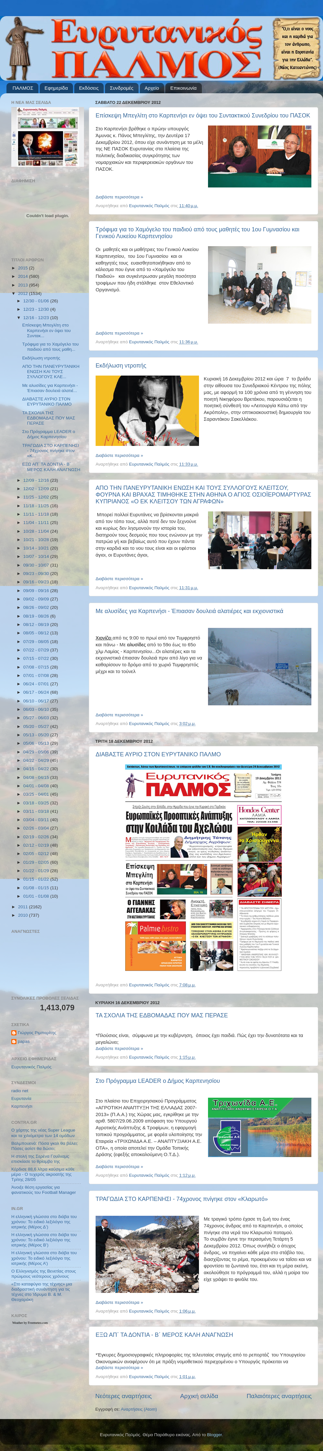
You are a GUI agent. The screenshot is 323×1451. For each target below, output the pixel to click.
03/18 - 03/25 (36, 803)
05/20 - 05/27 (36, 726)
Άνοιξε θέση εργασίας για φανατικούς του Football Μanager (43, 1190)
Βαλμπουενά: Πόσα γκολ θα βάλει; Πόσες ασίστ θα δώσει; (44, 1146)
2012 (23, 293)
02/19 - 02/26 (36, 836)
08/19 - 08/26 (36, 616)
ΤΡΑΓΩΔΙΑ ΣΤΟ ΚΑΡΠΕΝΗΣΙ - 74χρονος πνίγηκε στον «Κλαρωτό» (182, 1199)
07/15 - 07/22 (36, 658)
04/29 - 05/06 (36, 752)
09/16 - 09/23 (36, 581)
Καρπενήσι (21, 1106)
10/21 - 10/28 (36, 539)
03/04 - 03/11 (36, 819)
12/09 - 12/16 (36, 480)
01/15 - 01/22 (36, 879)
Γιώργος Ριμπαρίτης (37, 1032)
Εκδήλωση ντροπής (121, 365)
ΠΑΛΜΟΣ (23, 88)
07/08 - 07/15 (36, 667)
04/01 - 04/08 (36, 785)
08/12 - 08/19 (36, 624)
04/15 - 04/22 (36, 768)
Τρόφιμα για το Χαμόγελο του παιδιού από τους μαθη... (50, 347)
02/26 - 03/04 (36, 828)
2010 (23, 915)
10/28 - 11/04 (36, 531)
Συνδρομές (121, 88)
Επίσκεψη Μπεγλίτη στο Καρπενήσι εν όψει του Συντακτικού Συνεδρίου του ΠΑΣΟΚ (203, 115)
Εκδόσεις (89, 88)
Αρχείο (152, 88)
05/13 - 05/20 (36, 734)
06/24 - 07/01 (36, 683)
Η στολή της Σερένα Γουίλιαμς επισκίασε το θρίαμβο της (40, 1159)
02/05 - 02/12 (36, 853)
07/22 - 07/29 (36, 650)
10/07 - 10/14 (36, 556)
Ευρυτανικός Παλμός (31, 1066)
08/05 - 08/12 (36, 632)
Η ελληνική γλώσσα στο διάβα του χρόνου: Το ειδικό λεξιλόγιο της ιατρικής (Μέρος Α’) (44, 1257)
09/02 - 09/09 (36, 599)
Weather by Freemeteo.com (30, 1323)
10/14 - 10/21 (36, 548)
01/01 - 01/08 (36, 896)
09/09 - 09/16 (36, 590)
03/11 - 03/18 (36, 811)
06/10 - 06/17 (36, 701)
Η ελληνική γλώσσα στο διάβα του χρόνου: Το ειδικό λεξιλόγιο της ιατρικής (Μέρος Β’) (44, 1239)
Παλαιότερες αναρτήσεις (279, 1396)
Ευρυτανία (21, 1098)
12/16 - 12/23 (36, 317)
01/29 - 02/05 (36, 862)
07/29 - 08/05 (36, 641)
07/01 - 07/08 (36, 675)
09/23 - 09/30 (36, 573)
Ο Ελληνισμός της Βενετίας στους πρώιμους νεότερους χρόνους (43, 1274)
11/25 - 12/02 (36, 497)
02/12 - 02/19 (36, 845)
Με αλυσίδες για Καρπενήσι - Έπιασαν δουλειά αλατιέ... (50, 388)
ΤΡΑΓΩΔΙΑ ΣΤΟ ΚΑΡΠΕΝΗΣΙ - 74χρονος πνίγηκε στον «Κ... (50, 450)
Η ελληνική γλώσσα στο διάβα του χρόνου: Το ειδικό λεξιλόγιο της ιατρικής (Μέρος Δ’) (44, 1221)
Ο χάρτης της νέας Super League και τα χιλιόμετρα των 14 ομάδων (43, 1133)
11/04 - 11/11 (36, 522)
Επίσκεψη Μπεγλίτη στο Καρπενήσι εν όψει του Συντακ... (46, 330)
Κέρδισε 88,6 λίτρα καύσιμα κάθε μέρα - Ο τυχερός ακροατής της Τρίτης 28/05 (43, 1174)
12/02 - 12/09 (36, 488)
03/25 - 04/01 (36, 794)
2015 (23, 268)
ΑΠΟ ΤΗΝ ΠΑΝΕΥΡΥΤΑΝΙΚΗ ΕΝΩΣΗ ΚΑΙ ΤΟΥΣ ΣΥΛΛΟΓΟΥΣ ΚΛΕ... (50, 371)
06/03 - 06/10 (36, 709)
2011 (23, 906)
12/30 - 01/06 (36, 300)
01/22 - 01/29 (36, 870)
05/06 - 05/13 (36, 743)
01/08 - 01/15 (36, 887)
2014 (23, 276)
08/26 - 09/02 (36, 607)
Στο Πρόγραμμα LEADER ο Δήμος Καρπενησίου (158, 1081)
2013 (23, 285)
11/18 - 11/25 (36, 505)
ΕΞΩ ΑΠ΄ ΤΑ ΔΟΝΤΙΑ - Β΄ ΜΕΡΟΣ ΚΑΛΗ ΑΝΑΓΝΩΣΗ (164, 1335)
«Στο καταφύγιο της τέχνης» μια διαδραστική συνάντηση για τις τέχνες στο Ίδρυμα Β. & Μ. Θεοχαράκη (41, 1292)
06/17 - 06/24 (36, 692)
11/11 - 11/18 (36, 514)
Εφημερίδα (56, 88)
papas (24, 1041)
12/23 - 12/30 (36, 309)
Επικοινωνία (183, 88)
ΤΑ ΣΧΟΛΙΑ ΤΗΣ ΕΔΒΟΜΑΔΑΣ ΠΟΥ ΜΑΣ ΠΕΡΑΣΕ (162, 1015)
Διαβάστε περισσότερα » (119, 197)
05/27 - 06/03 (36, 717)
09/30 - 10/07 (36, 565)
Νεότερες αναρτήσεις (123, 1396)
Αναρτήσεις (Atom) (139, 1409)
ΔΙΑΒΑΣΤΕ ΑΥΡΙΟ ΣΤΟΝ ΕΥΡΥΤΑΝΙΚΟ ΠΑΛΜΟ (158, 754)
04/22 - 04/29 (36, 760)
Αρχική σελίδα (199, 1396)
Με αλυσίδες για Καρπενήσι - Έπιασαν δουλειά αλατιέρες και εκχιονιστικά (189, 611)
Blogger (214, 1434)
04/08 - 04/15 (36, 777)
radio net (19, 1090)
